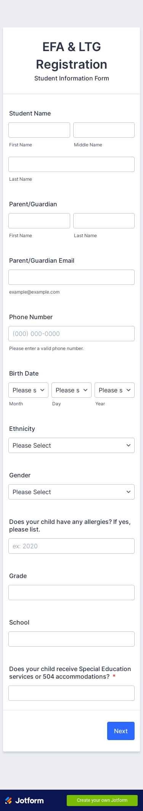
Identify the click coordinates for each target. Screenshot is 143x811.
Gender (20, 475)
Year (100, 403)
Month (16, 403)
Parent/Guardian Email (41, 260)
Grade (18, 576)
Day (56, 403)
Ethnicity (22, 428)
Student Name (30, 113)
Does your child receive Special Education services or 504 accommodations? (70, 672)
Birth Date (24, 373)
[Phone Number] (71, 333)
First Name (20, 145)
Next (121, 731)
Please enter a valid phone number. (46, 348)
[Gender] (71, 491)
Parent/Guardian (33, 204)
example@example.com (34, 292)
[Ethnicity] (71, 445)
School (19, 622)
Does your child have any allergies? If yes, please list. (70, 525)
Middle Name (88, 145)
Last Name (20, 179)
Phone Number (31, 317)
